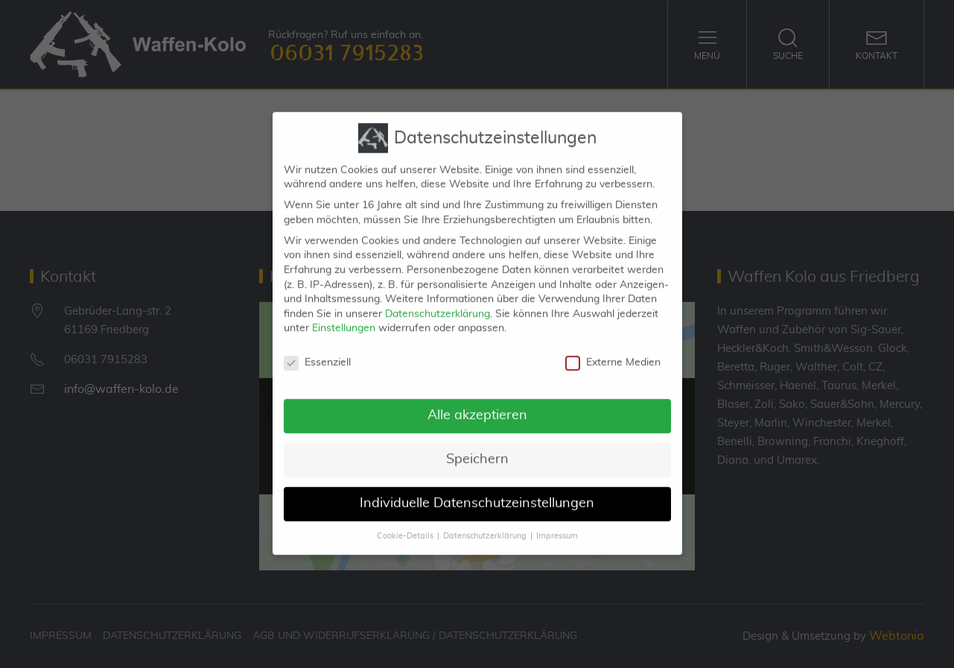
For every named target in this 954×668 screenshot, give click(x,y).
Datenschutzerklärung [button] (485, 524)
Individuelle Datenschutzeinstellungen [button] (477, 491)
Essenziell (317, 351)
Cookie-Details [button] (405, 524)
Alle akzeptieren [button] (477, 403)
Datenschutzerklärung (437, 302)
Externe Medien (613, 351)
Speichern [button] (477, 447)
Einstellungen (343, 316)
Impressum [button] (557, 524)
